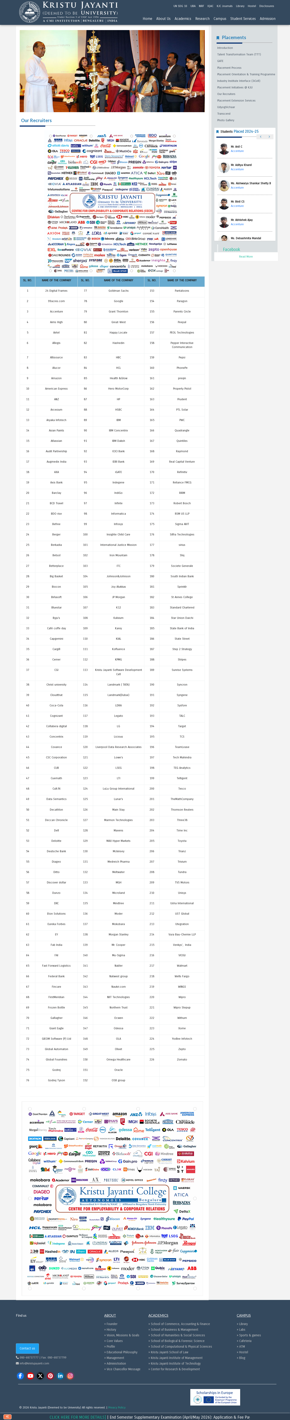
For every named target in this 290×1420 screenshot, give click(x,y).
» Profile (109, 1347)
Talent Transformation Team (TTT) (239, 54)
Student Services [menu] (243, 19)
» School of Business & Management (173, 1330)
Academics (183, 19)
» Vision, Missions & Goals (121, 1335)
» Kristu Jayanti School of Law (168, 1352)
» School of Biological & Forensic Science (176, 1341)
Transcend (223, 114)
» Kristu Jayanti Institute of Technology (174, 1364)
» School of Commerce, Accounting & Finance (179, 1324)
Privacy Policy (117, 1407)
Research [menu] (202, 19)
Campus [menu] (220, 19)
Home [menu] (147, 19)
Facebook (231, 249)
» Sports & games (249, 1335)
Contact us (27, 1348)
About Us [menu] (163, 19)
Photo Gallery (225, 120)
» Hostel (242, 1352)
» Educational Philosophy (120, 1352)
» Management (114, 1358)
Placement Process (229, 68)
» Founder (110, 1324)
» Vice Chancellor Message (122, 1369)
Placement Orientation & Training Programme (246, 74)
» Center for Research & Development (174, 1369)
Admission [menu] (268, 19)
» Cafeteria (244, 1341)
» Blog (241, 1358)
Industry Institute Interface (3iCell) (238, 81)
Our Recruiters (226, 94)
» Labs (241, 1330)
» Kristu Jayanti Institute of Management (175, 1358)
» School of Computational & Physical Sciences (180, 1347)
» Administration (115, 1364)
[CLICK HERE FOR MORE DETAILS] (98, 1417)
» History (110, 1330)
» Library (242, 1324)
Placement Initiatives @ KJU (235, 87)
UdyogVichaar (226, 107)
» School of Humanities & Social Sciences (176, 1335)
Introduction (225, 48)
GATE (220, 61)
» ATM (241, 1347)
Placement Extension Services (236, 100)
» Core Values (113, 1341)
